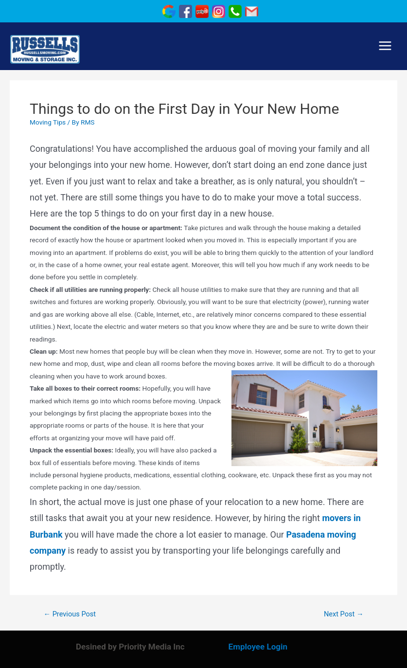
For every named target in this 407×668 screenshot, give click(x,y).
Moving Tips (48, 122)
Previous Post (69, 614)
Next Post (344, 614)
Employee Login (258, 646)
